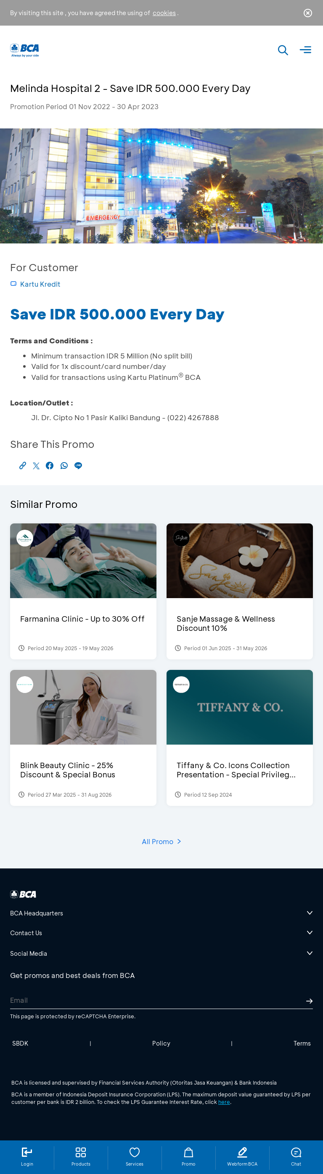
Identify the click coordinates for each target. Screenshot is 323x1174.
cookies (164, 13)
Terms (302, 1043)
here (224, 1101)
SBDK (20, 1043)
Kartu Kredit (35, 284)
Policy (161, 1043)
